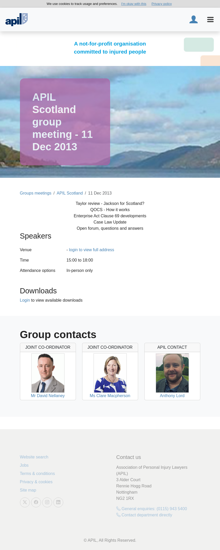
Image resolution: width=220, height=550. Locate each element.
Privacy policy (162, 4)
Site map (28, 490)
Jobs (24, 465)
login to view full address (91, 250)
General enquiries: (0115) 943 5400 (151, 509)
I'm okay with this (133, 4)
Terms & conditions (37, 473)
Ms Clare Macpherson (110, 395)
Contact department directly (144, 515)
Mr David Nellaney (48, 395)
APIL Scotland (70, 193)
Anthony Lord (172, 395)
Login (25, 300)
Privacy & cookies (36, 482)
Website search (34, 457)
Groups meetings (36, 193)
